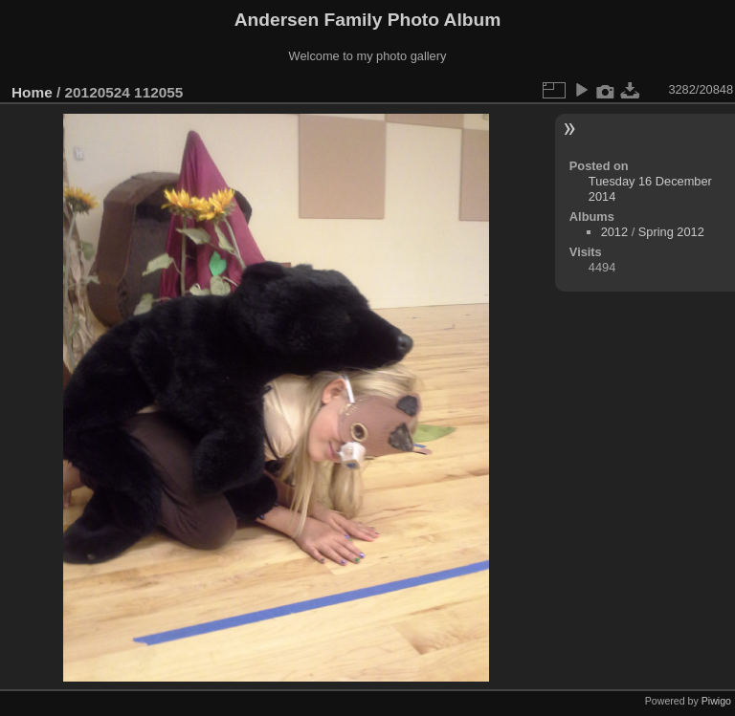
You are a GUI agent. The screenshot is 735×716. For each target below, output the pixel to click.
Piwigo (716, 700)
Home (32, 92)
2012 (614, 232)
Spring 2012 (671, 232)
